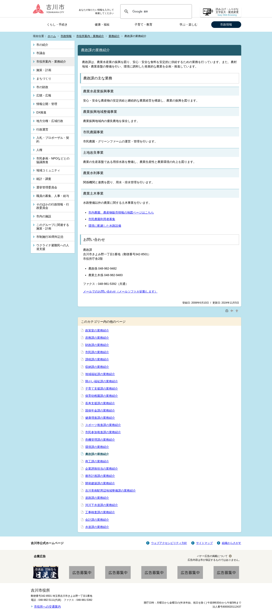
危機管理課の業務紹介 (100, 439)
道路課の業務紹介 (97, 497)
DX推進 (41, 112)
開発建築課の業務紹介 (100, 483)
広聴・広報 (43, 95)
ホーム (52, 36)
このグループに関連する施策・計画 (52, 226)
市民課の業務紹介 (97, 352)
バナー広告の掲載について (212, 556)
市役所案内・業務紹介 (90, 36)
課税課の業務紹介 (97, 359)
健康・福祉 (102, 24)
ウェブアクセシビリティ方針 (169, 543)
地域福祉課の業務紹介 (100, 374)
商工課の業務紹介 (97, 461)
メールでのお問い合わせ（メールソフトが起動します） (120, 291)
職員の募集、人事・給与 (52, 196)
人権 (39, 150)
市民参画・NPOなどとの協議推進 (52, 160)
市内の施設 (43, 216)
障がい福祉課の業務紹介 (101, 381)
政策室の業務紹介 (97, 330)
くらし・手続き (57, 24)
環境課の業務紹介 (97, 447)
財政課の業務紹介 (97, 345)
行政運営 (42, 129)
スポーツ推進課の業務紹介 (103, 425)
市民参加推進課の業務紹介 (103, 432)
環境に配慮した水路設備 (104, 225)
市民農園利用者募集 (101, 219)
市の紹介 (42, 44)
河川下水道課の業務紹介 (101, 505)
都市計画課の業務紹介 (100, 476)
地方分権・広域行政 (49, 121)
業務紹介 (114, 36)
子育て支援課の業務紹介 (101, 388)
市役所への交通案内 (47, 606)
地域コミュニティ (48, 170)
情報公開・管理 (46, 104)
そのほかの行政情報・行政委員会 (52, 206)
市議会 (40, 53)
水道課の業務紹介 (97, 527)
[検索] (155, 11)
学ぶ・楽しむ (188, 24)
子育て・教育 (143, 24)
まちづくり (43, 78)
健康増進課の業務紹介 (100, 417)
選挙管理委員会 (46, 187)
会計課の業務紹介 (97, 519)
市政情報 (226, 24)
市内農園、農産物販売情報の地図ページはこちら (121, 212)
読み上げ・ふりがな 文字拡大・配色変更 (227, 12)
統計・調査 (43, 179)
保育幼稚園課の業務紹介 (101, 395)
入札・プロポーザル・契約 (52, 139)
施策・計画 (43, 70)
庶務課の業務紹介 (97, 337)
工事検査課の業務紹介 (100, 512)
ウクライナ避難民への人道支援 (52, 247)
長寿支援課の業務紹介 (100, 403)
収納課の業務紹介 (97, 367)
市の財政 (42, 87)
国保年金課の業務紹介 (100, 410)
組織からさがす (231, 543)
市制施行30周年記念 (50, 236)
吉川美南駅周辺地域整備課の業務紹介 (110, 490)
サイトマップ (204, 543)
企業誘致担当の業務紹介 (101, 468)
